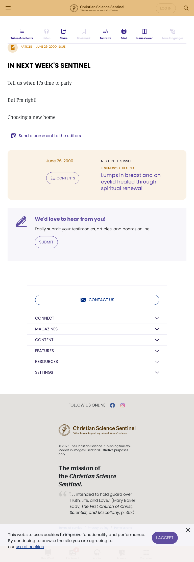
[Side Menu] (8, 8)
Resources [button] (46, 361)
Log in (166, 8)
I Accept (165, 538)
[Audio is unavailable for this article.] (47, 34)
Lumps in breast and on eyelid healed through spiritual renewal (131, 182)
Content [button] (44, 340)
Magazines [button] (46, 329)
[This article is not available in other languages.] (172, 34)
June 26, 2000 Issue (50, 46)
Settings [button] (44, 372)
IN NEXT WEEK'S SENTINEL (49, 65)
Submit (46, 242)
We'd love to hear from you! (70, 219)
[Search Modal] (186, 8)
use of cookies (30, 547)
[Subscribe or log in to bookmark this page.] (83, 34)
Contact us (97, 300)
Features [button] (44, 351)
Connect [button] (44, 318)
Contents (63, 178)
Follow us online (86, 405)
